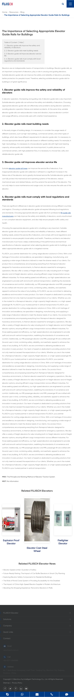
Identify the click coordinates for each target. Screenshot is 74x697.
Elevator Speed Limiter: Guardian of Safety (19, 570)
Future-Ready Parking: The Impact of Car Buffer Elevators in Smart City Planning (34, 573)
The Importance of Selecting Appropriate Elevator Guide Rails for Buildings (36, 15)
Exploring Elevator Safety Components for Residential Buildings (27, 577)
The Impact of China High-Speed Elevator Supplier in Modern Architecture (31, 584)
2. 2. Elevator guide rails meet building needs (21, 51)
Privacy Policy (17, 683)
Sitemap (6, 683)
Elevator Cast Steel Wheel (37, 549)
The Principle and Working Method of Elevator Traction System (31, 477)
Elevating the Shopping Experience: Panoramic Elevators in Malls (28, 588)
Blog (22, 12)
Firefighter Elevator (63, 542)
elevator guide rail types (18, 168)
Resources (13, 12)
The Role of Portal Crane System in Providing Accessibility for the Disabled (31, 581)
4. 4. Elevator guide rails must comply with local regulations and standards (22, 60)
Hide (21, 42)
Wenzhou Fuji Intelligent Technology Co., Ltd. (30, 679)
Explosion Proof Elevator (11, 542)
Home (4, 12)
